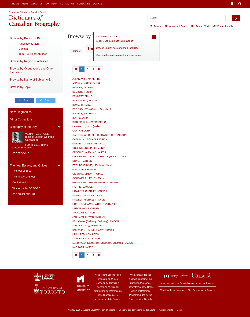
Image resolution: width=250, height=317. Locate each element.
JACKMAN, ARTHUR (83, 212)
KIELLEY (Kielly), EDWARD (87, 225)
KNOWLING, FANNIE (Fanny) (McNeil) (93, 229)
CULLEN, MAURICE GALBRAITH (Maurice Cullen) (99, 156)
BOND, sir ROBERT (83, 104)
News (25, 3)
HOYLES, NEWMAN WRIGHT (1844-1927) (95, 204)
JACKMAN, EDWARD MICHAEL (89, 217)
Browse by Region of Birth (26, 38)
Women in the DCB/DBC (26, 188)
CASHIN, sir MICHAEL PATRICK (89, 139)
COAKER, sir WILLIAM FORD (88, 143)
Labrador (76, 51)
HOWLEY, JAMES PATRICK (87, 195)
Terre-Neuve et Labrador (33, 54)
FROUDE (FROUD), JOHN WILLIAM (92, 165)
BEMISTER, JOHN (82, 91)
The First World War (23, 176)
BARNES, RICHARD (83, 87)
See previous (20, 153)
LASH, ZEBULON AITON (85, 234)
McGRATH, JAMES (82, 247)
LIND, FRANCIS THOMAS (86, 238)
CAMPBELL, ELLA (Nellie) (86, 126)
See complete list (23, 194)
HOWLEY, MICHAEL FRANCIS (89, 199)
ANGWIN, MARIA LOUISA (86, 83)
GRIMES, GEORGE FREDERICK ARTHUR (95, 182)
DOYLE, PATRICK (82, 160)
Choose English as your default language (117, 48)
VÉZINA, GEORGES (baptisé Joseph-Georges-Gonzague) (40, 136)
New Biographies (21, 112)
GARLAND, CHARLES (84, 169)
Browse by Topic (20, 87)
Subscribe (83, 3)
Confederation (20, 182)
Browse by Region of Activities (29, 61)
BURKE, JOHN (80, 117)
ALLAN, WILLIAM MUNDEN (87, 78)
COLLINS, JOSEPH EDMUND (88, 148)
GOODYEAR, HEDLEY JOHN (88, 178)
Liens (179, 310)
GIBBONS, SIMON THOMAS (87, 173)
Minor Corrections (21, 119)
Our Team (51, 3)
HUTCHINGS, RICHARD (85, 208)
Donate (97, 3)
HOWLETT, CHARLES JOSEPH (89, 191)
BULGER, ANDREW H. (84, 113)
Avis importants (166, 310)
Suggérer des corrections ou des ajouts (137, 310)
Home (15, 3)
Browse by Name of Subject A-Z (30, 79)
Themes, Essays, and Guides (28, 165)
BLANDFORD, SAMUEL (85, 100)
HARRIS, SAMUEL (82, 186)
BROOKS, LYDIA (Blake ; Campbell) (91, 109)
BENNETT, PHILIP (82, 96)
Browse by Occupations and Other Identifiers (32, 70)
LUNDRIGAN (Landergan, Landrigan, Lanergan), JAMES (102, 242)
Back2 (34, 12)
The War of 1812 (21, 170)
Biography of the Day (23, 126)
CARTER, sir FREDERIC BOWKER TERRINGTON (99, 135)
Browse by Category (18, 12)
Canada (23, 48)
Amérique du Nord (29, 43)
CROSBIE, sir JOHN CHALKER (89, 152)
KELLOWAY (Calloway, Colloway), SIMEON (95, 221)
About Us (37, 3)
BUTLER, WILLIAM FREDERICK (89, 122)
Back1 (43, 12)
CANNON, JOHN (81, 130)
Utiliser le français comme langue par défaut (119, 55)
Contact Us (67, 3)
